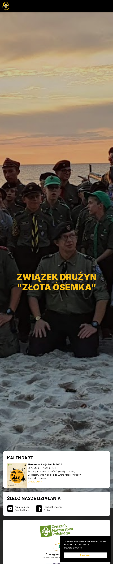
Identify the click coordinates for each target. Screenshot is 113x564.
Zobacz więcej (35, 481)
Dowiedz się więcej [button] (73, 548)
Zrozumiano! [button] (85, 555)
